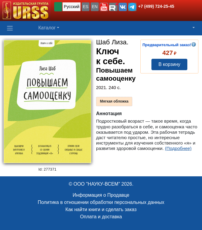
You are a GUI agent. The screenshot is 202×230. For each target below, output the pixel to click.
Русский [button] (71, 6)
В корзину (169, 64)
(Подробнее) (178, 148)
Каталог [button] (47, 27)
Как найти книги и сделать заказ (101, 209)
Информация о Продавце (101, 195)
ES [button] (86, 6)
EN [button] (95, 6)
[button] (104, 7)
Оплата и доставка (101, 216)
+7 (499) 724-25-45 (156, 6)
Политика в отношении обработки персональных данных (101, 202)
